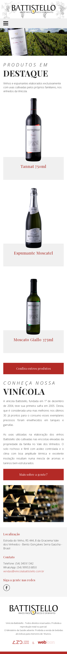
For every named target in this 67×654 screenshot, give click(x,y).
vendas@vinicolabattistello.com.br (23, 571)
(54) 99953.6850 (27, 567)
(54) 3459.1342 (24, 563)
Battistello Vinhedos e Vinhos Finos (33, 9)
